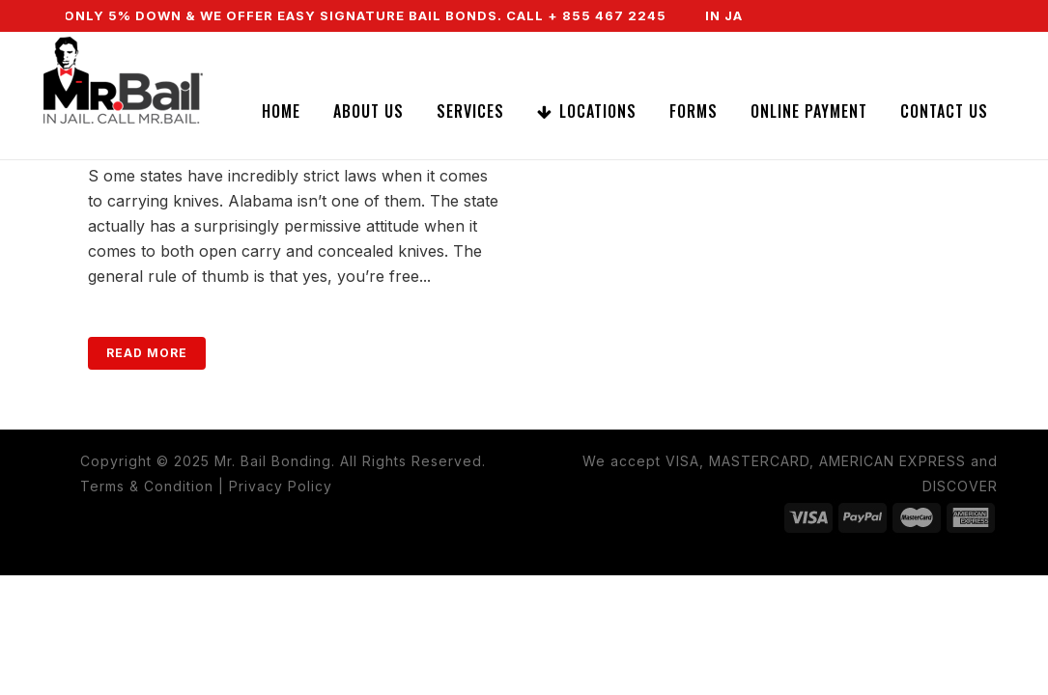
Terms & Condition (146, 486)
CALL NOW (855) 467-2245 (853, 47)
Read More (146, 353)
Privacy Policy (280, 486)
